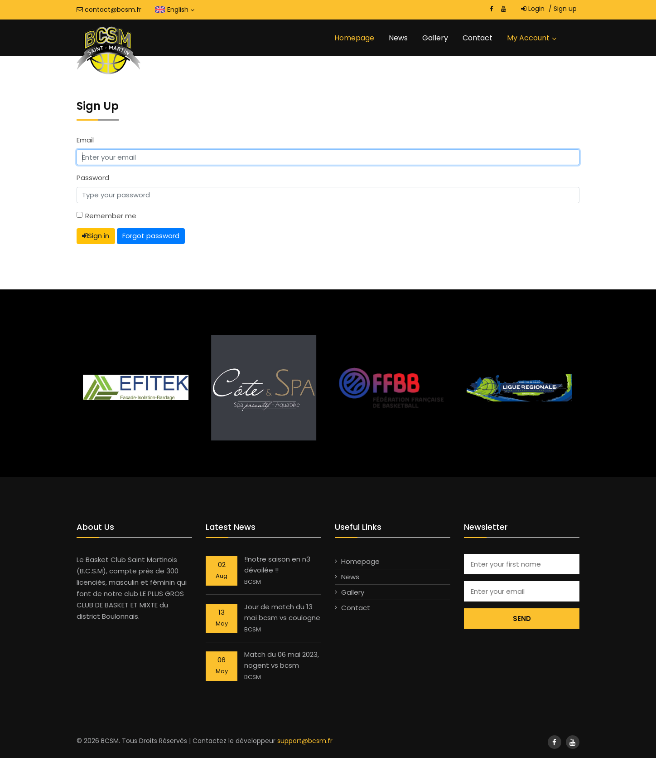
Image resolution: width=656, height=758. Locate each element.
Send (522, 618)
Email (85, 140)
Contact (477, 38)
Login (533, 8)
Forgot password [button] (150, 235)
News (398, 38)
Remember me (110, 215)
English (180, 9)
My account (528, 38)
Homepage (354, 38)
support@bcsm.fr (305, 740)
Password (93, 177)
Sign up (563, 8)
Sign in (95, 235)
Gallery (435, 38)
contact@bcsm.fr (109, 9)
